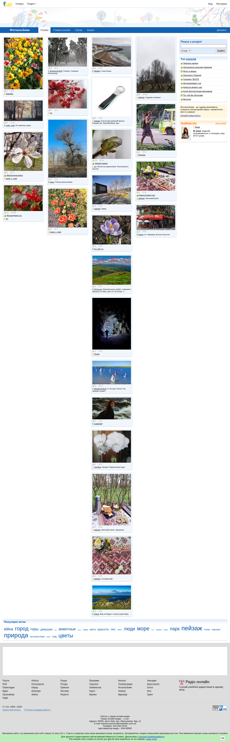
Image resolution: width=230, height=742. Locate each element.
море (143, 628)
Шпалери (36, 691)
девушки (46, 629)
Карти (92, 691)
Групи (150, 694)
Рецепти (64, 694)
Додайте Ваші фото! (190, 115)
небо (152, 630)
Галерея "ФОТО (190, 79)
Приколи (64, 687)
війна (8, 629)
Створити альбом (61, 30)
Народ (34, 687)
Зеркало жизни (189, 63)
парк (175, 628)
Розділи (31, 4)
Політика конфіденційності (37, 710)
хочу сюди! (220, 123)
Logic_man (9, 125)
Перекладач (9, 687)
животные (67, 629)
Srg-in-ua (96, 289)
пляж (207, 629)
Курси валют (153, 684)
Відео (5, 691)
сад (54, 636)
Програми (94, 680)
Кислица (141, 155)
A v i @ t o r (97, 249)
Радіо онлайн (197, 682)
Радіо (5, 698)
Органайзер (8, 694)
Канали (90, 30)
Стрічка (78, 30)
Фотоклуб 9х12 (55, 71)
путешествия (37, 636)
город (22, 628)
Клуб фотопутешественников (196, 91)
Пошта (6, 680)
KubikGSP (97, 424)
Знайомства (189, 123)
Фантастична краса (13, 175)
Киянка (96, 121)
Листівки (64, 691)
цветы (65, 635)
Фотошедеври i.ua (191, 83)
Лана (196, 127)
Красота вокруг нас (191, 87)
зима (85, 629)
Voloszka (8, 94)
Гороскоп (93, 684)
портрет (216, 629)
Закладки (151, 680)
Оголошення (37, 684)
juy (6, 219)
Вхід (210, 4)
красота (103, 629)
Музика (92, 694)
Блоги (150, 687)
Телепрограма (125, 684)
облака (159, 630)
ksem (51, 182)
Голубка (96, 467)
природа (16, 635)
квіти (93, 629)
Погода (63, 684)
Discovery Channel (191, 75)
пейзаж (191, 628)
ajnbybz (96, 209)
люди (129, 628)
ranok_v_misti (10, 179)
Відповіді (122, 694)
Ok (222, 738)
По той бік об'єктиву (192, 95)
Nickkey (96, 71)
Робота (34, 680)
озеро (165, 630)
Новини (122, 691)
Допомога (221, 30)
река (48, 637)
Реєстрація (221, 4)
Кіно (149, 691)
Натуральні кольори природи (196, 67)
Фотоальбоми (125, 687)
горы (34, 629)
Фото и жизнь (188, 71)
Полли (96, 354)
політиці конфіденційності (152, 736)
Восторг (186, 99)
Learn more (151, 739)
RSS (5, 684)
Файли (34, 694)
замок (79, 630)
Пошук (63, 680)
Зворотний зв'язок (11, 710)
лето (119, 629)
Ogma (95, 614)
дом (55, 630)
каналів (191, 59)
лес (113, 629)
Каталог (122, 680)
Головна (19, 4)
